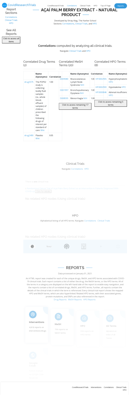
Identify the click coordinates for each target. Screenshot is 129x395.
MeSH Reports (75, 306)
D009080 (64, 85)
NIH (82, 91)
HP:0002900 (101, 93)
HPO (95, 5)
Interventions (36, 327)
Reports (120, 6)
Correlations (72, 5)
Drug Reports (60, 306)
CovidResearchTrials (55, 5)
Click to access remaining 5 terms (110, 110)
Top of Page (105, 5)
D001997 (64, 96)
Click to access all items (11, 41)
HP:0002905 (101, 85)
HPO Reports (89, 306)
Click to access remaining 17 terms (75, 113)
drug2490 (28, 141)
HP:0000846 (101, 98)
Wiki (42, 136)
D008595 (64, 104)
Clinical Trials (85, 5)
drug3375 (28, 88)
